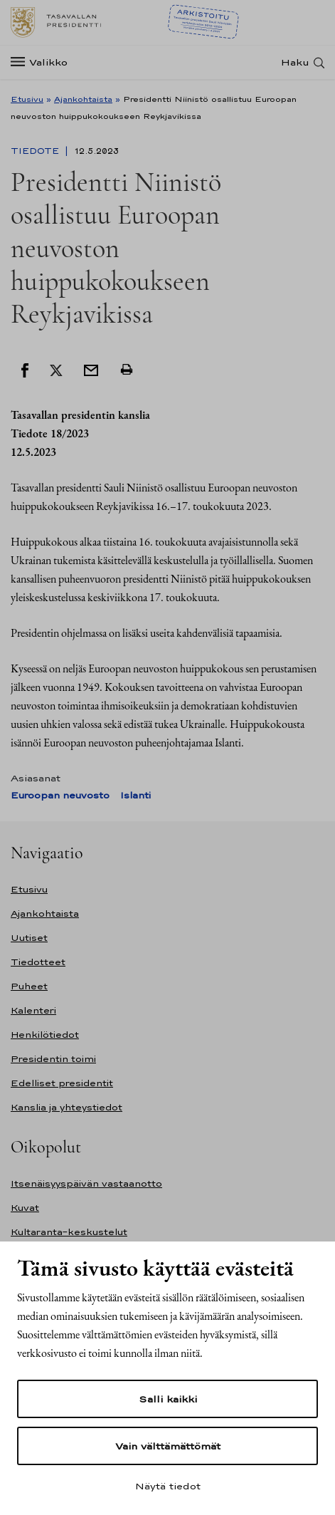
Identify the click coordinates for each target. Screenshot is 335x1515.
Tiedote (36, 151)
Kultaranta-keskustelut (69, 1232)
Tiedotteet (38, 962)
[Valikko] (43, 62)
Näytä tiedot (168, 1485)
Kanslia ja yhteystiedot (66, 1107)
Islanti (135, 795)
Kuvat (25, 1208)
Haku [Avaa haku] (295, 62)
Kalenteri (33, 1010)
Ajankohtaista (83, 99)
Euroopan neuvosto (60, 795)
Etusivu (27, 99)
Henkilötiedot (45, 1035)
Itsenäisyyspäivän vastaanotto (86, 1183)
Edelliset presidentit (62, 1083)
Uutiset (29, 938)
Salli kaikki (168, 1398)
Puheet (29, 986)
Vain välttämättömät (167, 1445)
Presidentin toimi (53, 1059)
